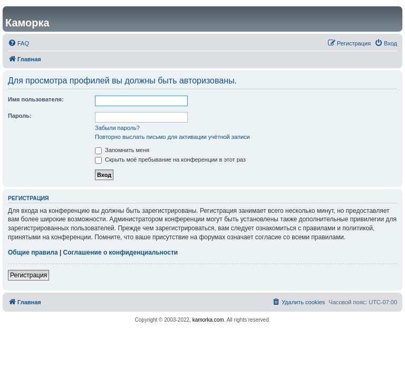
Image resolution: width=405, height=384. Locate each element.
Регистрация (28, 275)
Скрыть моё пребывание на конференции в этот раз (170, 159)
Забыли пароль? (117, 128)
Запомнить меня (122, 150)
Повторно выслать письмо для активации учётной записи (172, 137)
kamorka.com (208, 320)
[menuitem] (18, 43)
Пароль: (20, 116)
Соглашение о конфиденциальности (120, 252)
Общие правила (33, 252)
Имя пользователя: (36, 99)
